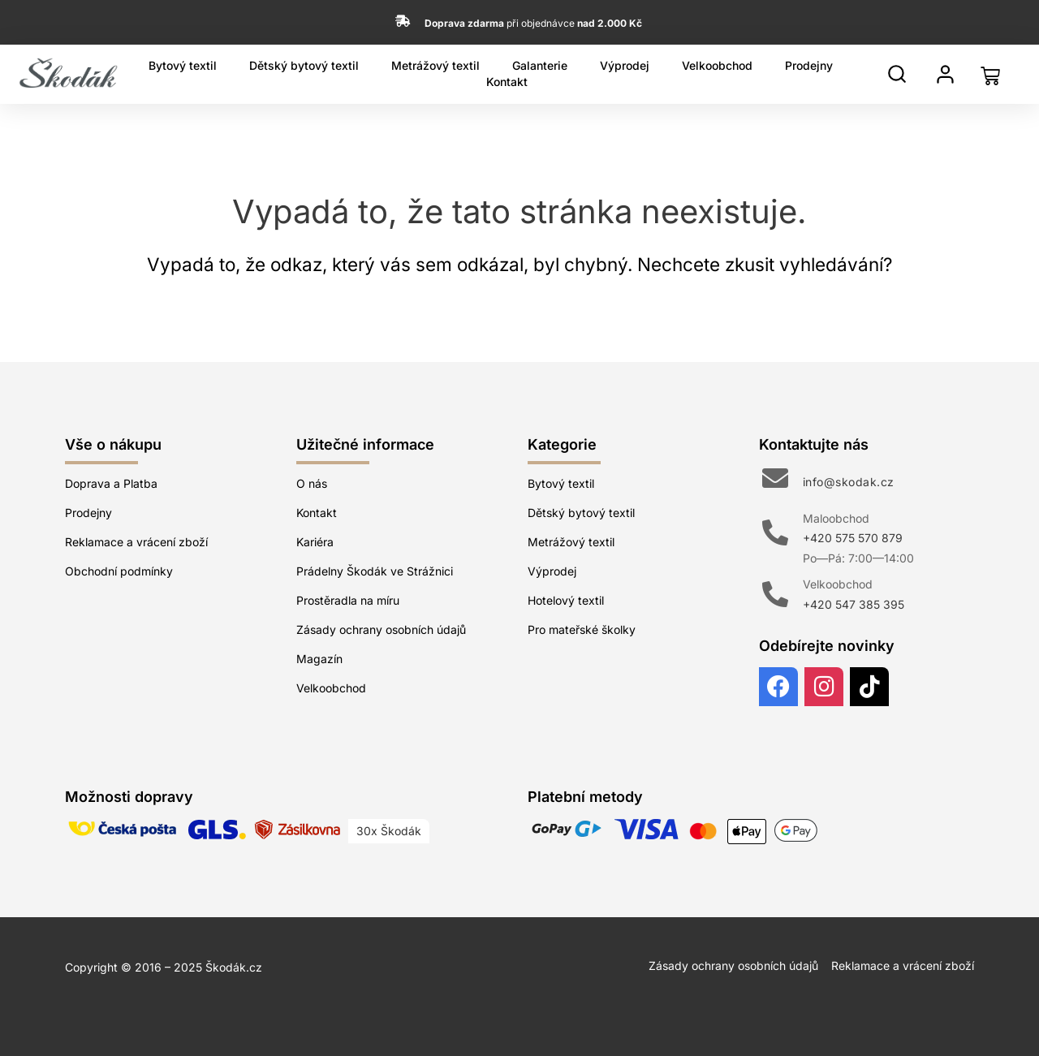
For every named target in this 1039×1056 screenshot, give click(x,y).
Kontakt (507, 81)
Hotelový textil (566, 600)
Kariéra (315, 542)
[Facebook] (778, 686)
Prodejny (809, 65)
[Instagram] (824, 686)
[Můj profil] (945, 74)
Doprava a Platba (111, 483)
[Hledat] (897, 73)
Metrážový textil (435, 65)
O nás (311, 483)
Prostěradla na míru (347, 600)
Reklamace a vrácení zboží (136, 542)
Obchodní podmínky (119, 571)
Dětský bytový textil (304, 65)
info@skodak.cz (849, 482)
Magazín (319, 659)
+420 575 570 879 (853, 538)
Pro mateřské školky (582, 629)
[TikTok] (869, 686)
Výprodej (624, 65)
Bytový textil (183, 65)
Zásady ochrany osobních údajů (381, 629)
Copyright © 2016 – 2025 (135, 967)
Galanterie (539, 65)
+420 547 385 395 (853, 604)
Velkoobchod (717, 65)
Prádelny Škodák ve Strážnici (374, 571)
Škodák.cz (233, 967)
